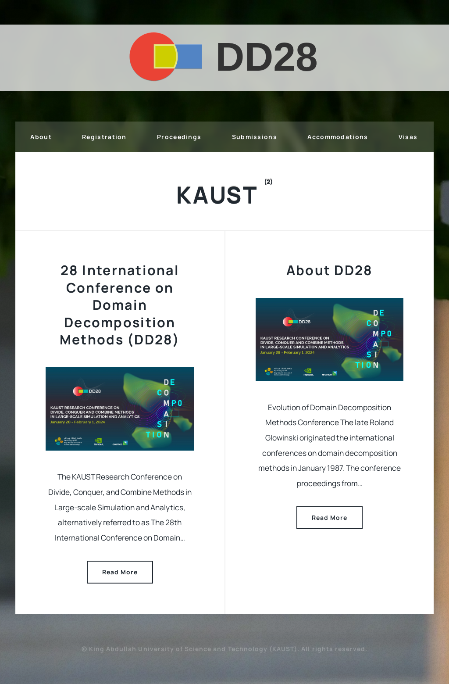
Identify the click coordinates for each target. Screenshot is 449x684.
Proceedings (179, 137)
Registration (104, 137)
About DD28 (329, 270)
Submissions (254, 137)
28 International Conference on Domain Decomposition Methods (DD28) (120, 304)
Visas (408, 137)
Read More (120, 572)
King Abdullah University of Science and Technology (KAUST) (193, 649)
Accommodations (337, 137)
